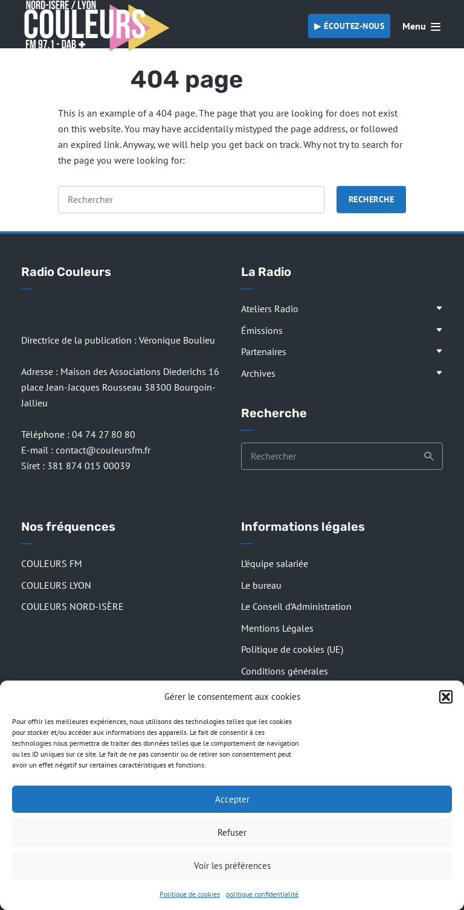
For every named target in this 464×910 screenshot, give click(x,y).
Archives (258, 373)
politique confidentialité (262, 894)
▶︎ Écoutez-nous (349, 26)
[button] (446, 697)
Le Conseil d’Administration (296, 606)
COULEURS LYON (56, 585)
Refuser (232, 832)
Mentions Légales (277, 628)
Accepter (232, 799)
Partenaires (263, 351)
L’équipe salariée (274, 563)
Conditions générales (284, 671)
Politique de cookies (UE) (292, 649)
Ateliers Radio (269, 309)
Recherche (372, 199)
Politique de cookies (190, 894)
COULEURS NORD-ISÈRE (72, 606)
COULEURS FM (51, 563)
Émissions (262, 330)
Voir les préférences (232, 865)
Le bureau (261, 585)
